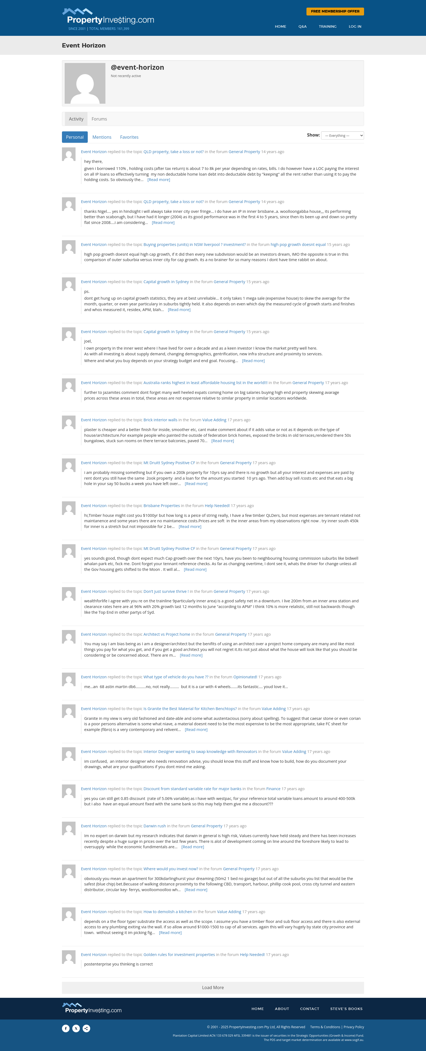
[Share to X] (76, 1028)
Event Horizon (94, 151)
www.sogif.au (354, 1040)
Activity (76, 119)
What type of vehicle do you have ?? (175, 676)
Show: (313, 135)
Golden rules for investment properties (179, 954)
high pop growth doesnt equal (298, 244)
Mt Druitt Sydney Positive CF (169, 462)
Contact (310, 1009)
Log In (355, 27)
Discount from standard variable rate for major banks (192, 788)
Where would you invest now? (170, 868)
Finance (273, 788)
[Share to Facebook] (66, 1028)
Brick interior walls (160, 419)
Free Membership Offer (335, 11)
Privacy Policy (354, 1027)
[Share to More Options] (86, 1028)
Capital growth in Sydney (166, 281)
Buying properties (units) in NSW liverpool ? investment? (195, 244)
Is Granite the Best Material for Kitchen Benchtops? (190, 708)
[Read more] (159, 179)
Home (280, 27)
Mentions (101, 137)
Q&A (303, 27)
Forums (99, 119)
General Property (244, 151)
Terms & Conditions (325, 1027)
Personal (75, 137)
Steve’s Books (346, 1009)
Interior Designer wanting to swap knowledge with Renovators (200, 751)
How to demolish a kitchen (167, 911)
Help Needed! (217, 505)
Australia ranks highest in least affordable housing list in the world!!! (205, 382)
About (282, 1009)
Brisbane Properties (161, 505)
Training (328, 27)
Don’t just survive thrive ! (166, 591)
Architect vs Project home (166, 634)
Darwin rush (154, 825)
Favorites (129, 137)
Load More (213, 987)
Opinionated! (245, 676)
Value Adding (214, 419)
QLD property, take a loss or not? (173, 151)
